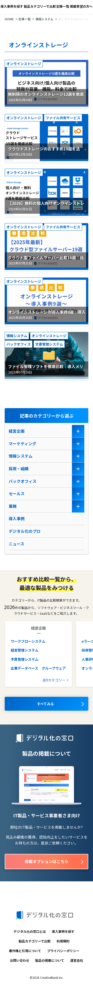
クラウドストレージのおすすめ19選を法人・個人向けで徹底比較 (43, 152)
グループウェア (54, 668)
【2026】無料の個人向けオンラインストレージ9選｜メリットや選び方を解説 (45, 206)
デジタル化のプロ (24, 531)
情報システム (44, 19)
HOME (9, 19)
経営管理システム (24, 650)
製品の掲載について (49, 960)
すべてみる (45, 703)
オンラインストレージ (23, 63)
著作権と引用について (25, 950)
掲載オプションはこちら (46, 861)
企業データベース (24, 668)
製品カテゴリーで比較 (40, 6)
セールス (17, 493)
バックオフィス (18, 344)
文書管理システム (49, 344)
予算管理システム (24, 659)
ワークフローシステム (28, 641)
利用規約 (63, 941)
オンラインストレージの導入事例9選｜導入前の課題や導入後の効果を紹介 (46, 315)
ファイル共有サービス (63, 117)
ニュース (16, 544)
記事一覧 (62, 6)
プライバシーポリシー (63, 950)
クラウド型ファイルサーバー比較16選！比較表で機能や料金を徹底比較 (45, 261)
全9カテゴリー (54, 680)
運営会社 (76, 960)
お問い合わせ (19, 960)
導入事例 (17, 518)
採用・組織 (19, 468)
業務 (13, 506)
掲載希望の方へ (81, 6)
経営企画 (17, 431)
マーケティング (22, 443)
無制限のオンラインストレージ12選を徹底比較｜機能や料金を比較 (45, 97)
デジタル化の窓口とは (30, 931)
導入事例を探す (11, 6)
